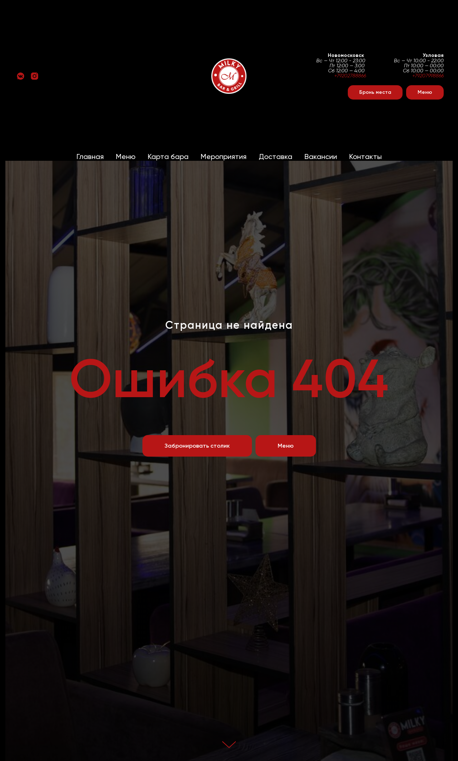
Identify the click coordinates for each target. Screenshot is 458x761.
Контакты (365, 156)
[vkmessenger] (20, 76)
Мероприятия (224, 156)
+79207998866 (428, 75)
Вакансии (320, 156)
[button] (375, 92)
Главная (90, 156)
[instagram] (34, 76)
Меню (126, 156)
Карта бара (168, 156)
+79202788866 (350, 75)
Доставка (275, 156)
